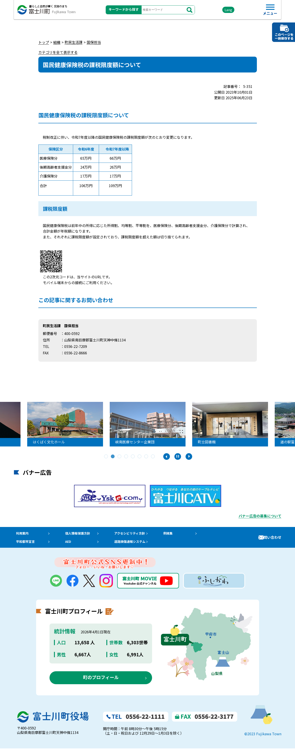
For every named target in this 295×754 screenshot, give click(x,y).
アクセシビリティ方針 (136, 534)
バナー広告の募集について (260, 516)
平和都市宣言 (24, 545)
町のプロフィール (101, 683)
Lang (219, 11)
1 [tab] (106, 456)
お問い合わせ (270, 540)
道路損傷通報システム (136, 545)
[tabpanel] (78, 424)
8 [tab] (153, 456)
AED (69, 545)
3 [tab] (120, 456)
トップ (43, 42)
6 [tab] (140, 456)
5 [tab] (133, 456)
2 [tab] (113, 456)
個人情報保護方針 (80, 534)
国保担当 (94, 42)
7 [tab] (146, 456)
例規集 (176, 534)
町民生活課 (74, 42)
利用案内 (21, 534)
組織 (56, 42)
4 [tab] (126, 456)
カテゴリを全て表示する (58, 52)
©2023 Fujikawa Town (262, 739)
